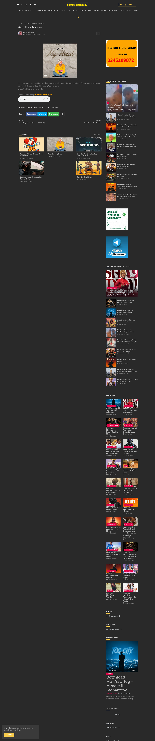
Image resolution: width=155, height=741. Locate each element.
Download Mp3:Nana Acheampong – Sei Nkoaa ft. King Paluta (129, 597)
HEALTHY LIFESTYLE (76, 11)
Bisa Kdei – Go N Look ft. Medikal (112, 509)
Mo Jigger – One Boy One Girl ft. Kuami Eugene (130, 576)
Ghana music (38, 107)
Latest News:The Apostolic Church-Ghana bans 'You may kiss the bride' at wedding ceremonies (129, 532)
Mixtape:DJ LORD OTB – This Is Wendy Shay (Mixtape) (130, 410)
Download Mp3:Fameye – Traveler (111, 595)
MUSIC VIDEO (113, 11)
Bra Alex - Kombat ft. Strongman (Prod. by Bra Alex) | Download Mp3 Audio (127, 186)
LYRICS (103, 11)
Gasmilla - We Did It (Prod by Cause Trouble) (87, 155)
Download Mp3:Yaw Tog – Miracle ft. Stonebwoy (125, 311)
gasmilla (29, 107)
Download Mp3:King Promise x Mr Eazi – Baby (130, 471)
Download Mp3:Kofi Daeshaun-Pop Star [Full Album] (127, 380)
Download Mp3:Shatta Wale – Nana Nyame (113, 490)
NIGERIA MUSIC (126, 11)
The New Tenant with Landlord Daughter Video (125, 331)
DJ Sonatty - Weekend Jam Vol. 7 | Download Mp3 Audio (126, 145)
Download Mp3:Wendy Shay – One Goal (130, 509)
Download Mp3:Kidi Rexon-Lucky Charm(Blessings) (126, 321)
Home (20, 23)
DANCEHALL (41, 11)
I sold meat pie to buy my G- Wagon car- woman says (112, 451)
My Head (26, 23)
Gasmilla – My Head (55, 154)
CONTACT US (30, 11)
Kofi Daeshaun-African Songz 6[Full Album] (113, 554)
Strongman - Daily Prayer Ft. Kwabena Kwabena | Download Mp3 (126, 166)
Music (48, 107)
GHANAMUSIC (53, 11)
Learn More (17, 730)
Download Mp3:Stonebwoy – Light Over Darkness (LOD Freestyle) (130, 555)
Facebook (32, 114)
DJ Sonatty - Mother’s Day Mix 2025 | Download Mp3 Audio (127, 136)
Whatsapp (54, 114)
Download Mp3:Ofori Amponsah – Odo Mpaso (113, 529)
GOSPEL (64, 11)
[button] (78, 17)
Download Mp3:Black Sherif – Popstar (127, 360)
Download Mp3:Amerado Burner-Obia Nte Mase (125, 301)
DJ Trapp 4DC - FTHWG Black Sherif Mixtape (126, 155)
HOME (21, 11)
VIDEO (136, 11)
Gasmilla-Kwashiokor (84, 177)
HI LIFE (96, 11)
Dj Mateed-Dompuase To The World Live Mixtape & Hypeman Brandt (126, 351)
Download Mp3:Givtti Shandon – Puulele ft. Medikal (127, 126)
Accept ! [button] (9, 735)
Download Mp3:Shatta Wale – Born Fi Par (127, 175)
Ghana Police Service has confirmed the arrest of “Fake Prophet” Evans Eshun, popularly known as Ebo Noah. (127, 118)
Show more (98, 134)
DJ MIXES (88, 11)
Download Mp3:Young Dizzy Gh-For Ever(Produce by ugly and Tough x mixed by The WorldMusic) (126, 343)
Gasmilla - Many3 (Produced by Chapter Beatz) (31, 178)
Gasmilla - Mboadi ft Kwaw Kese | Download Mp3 (31, 155)
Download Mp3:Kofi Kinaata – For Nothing (130, 490)
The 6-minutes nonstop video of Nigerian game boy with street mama (127, 196)
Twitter (43, 114)
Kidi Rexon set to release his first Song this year (130, 451)
